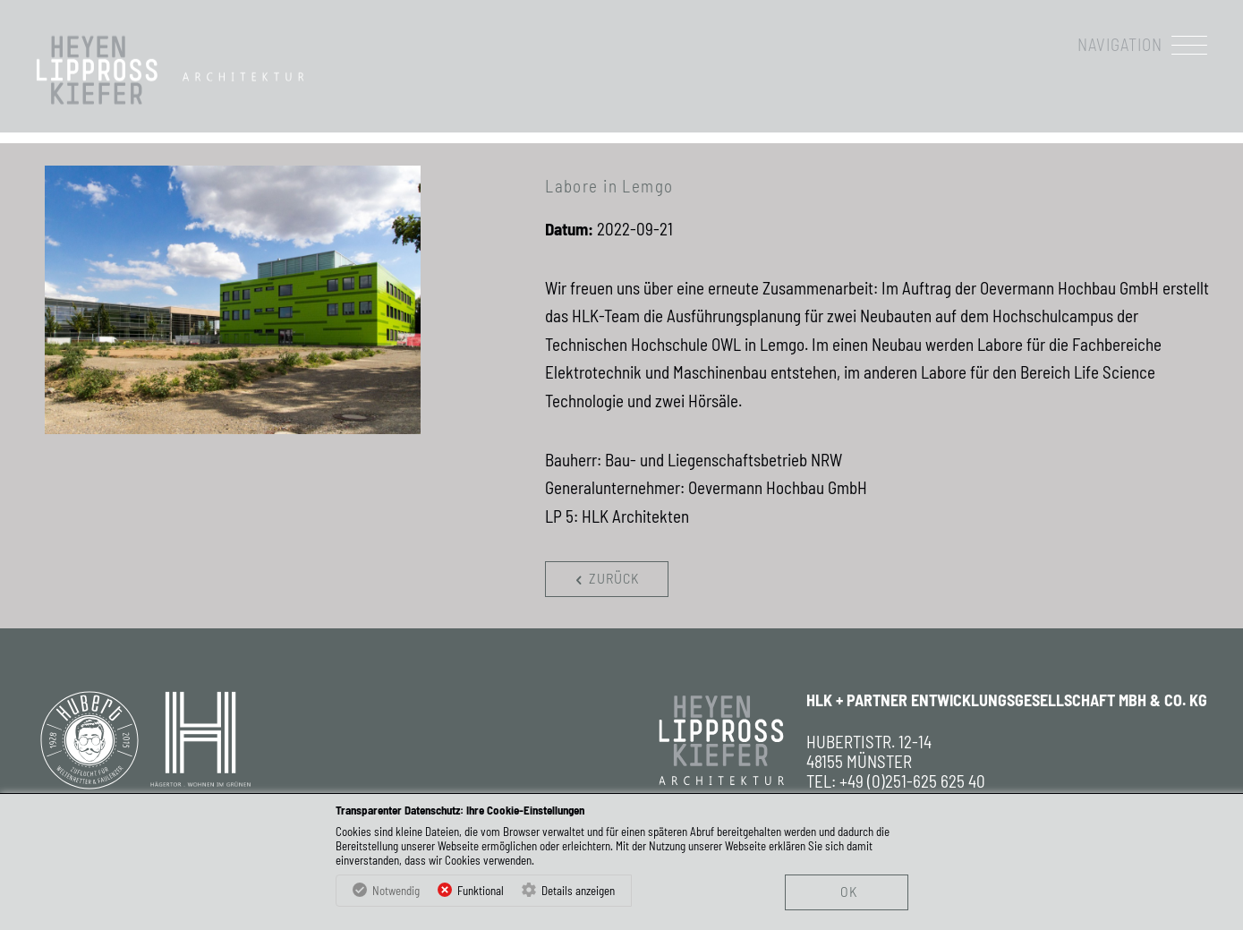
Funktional (480, 890)
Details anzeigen (578, 890)
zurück (604, 578)
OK (848, 891)
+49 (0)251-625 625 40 (912, 781)
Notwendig (396, 890)
